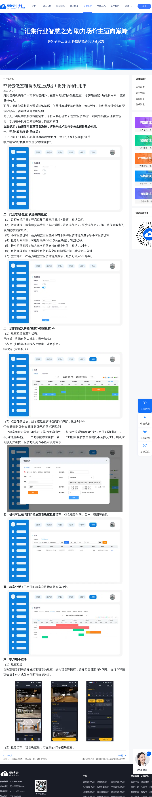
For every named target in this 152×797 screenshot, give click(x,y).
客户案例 (74, 6)
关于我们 (115, 6)
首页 (33, 6)
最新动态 (87, 6)
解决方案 (47, 6)
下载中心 (101, 6)
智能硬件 (60, 6)
